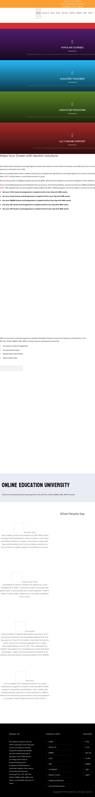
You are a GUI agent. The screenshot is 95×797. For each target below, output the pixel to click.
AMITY (90, 13)
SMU (85, 13)
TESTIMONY (53, 769)
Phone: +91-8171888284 (72, 1)
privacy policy (54, 775)
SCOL (58, 13)
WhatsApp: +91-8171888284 (72, 6)
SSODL (72, 13)
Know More (8, 368)
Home (38, 13)
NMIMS (79, 13)
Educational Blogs (57, 786)
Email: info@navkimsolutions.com (72, 4)
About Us (45, 13)
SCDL (53, 13)
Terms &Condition (56, 780)
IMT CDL (65, 13)
